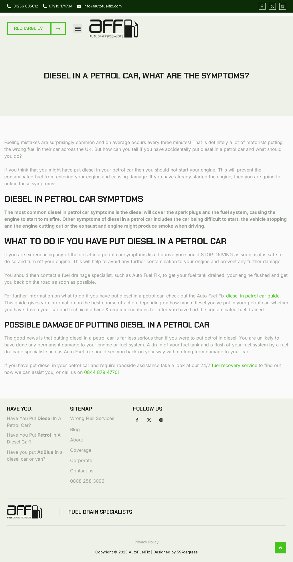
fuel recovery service (234, 365)
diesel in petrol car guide (253, 296)
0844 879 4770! (101, 372)
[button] (77, 28)
